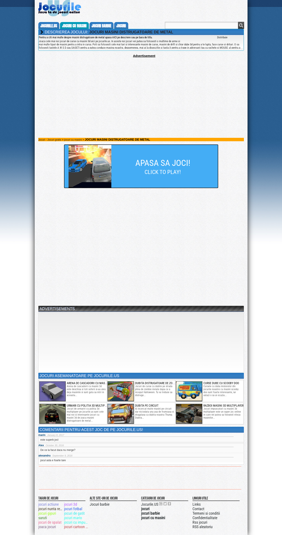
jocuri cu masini (74, 26)
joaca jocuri (47, 527)
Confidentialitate (204, 518)
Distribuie (222, 37)
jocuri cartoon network (76, 527)
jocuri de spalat (49, 522)
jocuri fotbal (73, 509)
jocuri (121, 26)
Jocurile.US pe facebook (170, 503)
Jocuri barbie (99, 504)
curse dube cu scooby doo (221, 383)
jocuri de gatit (74, 513)
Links (196, 504)
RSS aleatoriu (202, 527)
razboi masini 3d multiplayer (223, 405)
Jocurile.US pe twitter (165, 503)
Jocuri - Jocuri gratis (49, 139)
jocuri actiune (48, 504)
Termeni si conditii (206, 513)
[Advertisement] (141, 87)
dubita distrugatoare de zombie (157, 383)
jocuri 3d (70, 504)
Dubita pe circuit (146, 405)
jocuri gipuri (47, 513)
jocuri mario (73, 518)
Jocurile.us (48, 26)
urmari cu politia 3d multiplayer (89, 405)
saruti (42, 518)
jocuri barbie (101, 26)
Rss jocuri (199, 522)
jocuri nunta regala (50, 509)
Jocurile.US (149, 504)
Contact (198, 509)
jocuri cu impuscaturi (76, 522)
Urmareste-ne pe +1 (161, 503)
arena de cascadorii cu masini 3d (89, 383)
